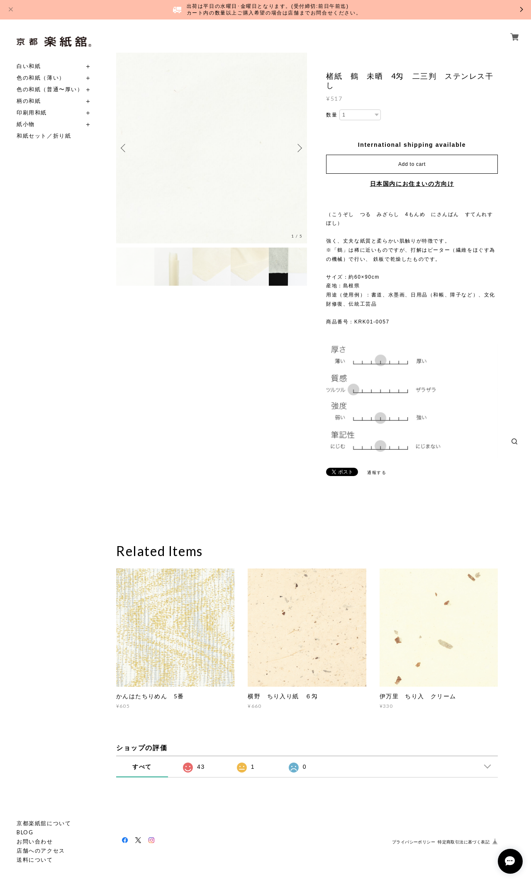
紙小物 (26, 124)
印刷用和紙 (32, 112)
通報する (376, 472)
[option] (211, 148)
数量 (331, 115)
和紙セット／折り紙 (44, 135)
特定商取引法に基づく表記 (464, 842)
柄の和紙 (29, 101)
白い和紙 (29, 66)
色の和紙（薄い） (41, 77)
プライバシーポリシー (413, 842)
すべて (142, 766)
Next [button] (298, 148)
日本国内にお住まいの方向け (412, 183)
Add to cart (412, 164)
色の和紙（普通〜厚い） (50, 89)
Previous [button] (124, 148)
